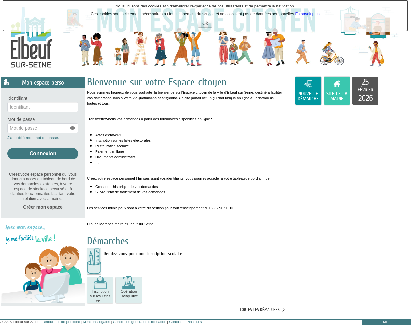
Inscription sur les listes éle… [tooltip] (100, 290)
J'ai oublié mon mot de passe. (33, 138)
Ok (207, 24)
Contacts (176, 322)
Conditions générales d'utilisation (139, 322)
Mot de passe (21, 119)
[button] (73, 128)
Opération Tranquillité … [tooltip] (129, 290)
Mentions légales (96, 322)
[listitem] (365, 91)
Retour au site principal (61, 322)
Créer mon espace (42, 207)
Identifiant (17, 98)
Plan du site (196, 322)
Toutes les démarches (260, 309)
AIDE (387, 322)
